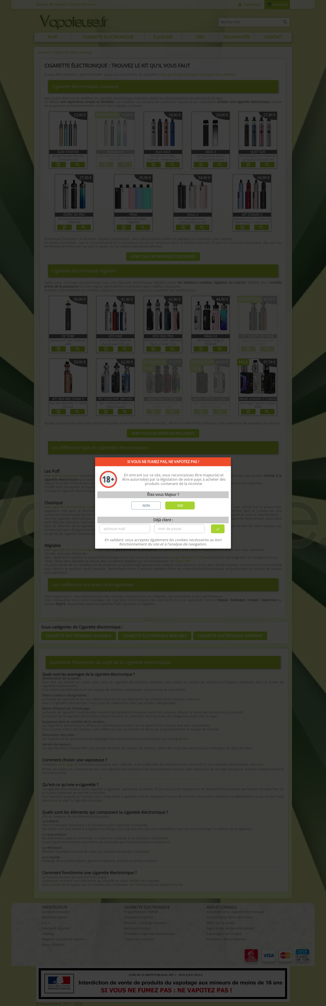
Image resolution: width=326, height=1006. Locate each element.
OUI (180, 505)
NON (146, 505)
